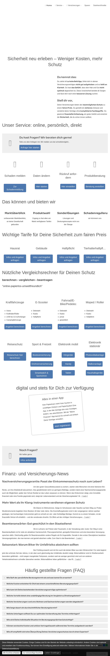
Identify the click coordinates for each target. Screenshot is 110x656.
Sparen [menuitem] (88, 5)
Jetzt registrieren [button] (52, 409)
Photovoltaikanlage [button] (95, 345)
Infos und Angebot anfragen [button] (15, 253)
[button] (39, 561)
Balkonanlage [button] (94, 352)
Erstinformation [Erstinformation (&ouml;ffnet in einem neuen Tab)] (56, 636)
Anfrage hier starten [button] (31, 148)
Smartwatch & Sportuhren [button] (41, 356)
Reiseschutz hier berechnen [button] (15, 341)
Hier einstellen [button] (68, 186)
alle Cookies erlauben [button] (11, 653)
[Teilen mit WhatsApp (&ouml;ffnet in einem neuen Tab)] (106, 629)
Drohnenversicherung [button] (41, 349)
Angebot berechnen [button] (14, 314)
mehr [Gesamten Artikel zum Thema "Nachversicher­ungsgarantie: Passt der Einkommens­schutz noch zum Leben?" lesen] (85, 479)
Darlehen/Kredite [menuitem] (100, 5)
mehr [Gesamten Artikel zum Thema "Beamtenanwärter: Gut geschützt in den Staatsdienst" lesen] (79, 522)
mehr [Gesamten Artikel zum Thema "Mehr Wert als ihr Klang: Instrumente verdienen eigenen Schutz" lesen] (87, 500)
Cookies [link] (75, 636)
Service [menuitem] (61, 5)
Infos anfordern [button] (29, 443)
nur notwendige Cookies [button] (32, 653)
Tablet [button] (68, 356)
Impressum (35, 636)
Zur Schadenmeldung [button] (15, 183)
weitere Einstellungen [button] (52, 653)
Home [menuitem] (51, 5)
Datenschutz (45, 636)
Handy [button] (68, 349)
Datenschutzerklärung (10, 648)
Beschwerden (66, 636)
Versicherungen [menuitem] (75, 5)
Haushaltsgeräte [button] (94, 360)
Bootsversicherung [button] (41, 341)
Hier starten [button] (41, 183)
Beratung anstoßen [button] (94, 183)
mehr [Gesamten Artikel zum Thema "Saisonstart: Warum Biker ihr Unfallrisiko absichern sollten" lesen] (78, 543)
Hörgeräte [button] (68, 341)
